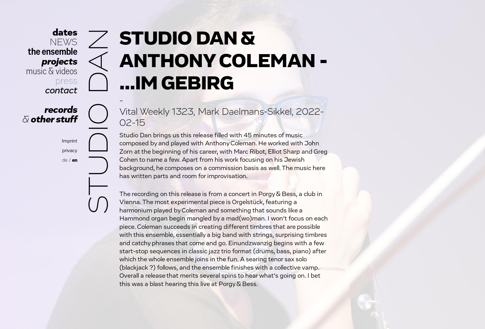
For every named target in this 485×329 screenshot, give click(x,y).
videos (66, 71)
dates (65, 32)
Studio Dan (100, 121)
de (64, 160)
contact (61, 90)
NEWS (63, 42)
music (36, 71)
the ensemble (52, 52)
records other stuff (49, 114)
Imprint (69, 141)
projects (59, 61)
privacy (69, 150)
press (66, 81)
